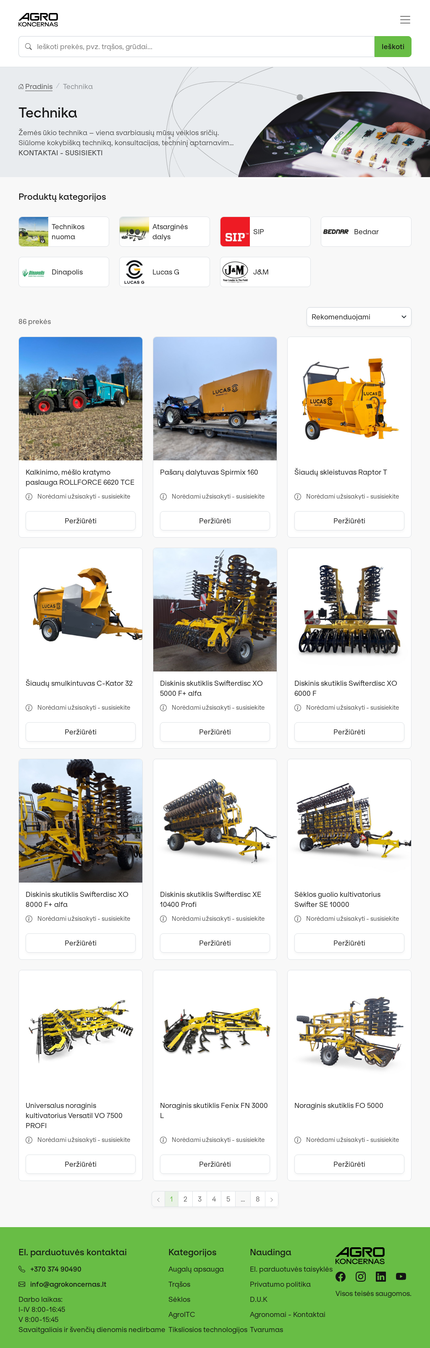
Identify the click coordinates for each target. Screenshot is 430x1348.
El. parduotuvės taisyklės (291, 1269)
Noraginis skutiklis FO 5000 (338, 1105)
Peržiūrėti (81, 521)
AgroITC (181, 1314)
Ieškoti (393, 46)
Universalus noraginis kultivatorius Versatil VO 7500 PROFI (74, 1115)
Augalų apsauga (196, 1269)
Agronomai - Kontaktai (287, 1314)
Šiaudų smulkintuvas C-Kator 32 (79, 683)
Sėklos (179, 1299)
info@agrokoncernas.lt (68, 1284)
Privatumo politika (280, 1284)
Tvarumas (266, 1329)
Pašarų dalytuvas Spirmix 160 (209, 472)
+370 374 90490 (55, 1269)
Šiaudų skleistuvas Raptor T (340, 472)
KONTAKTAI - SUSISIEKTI (60, 153)
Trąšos (179, 1284)
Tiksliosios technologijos (207, 1329)
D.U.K (258, 1299)
